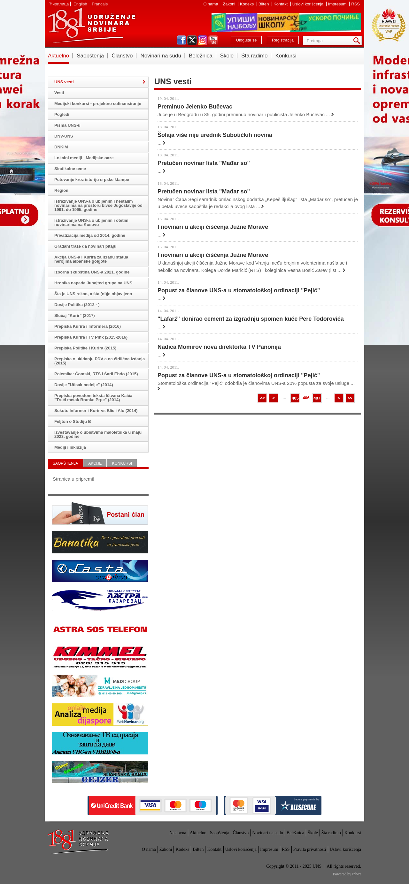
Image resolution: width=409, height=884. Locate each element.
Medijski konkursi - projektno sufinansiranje (97, 103)
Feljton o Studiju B (72, 421)
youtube (213, 40)
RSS (355, 4)
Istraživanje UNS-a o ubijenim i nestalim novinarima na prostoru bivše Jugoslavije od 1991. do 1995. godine (98, 205)
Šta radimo (254, 56)
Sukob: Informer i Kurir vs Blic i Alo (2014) (95, 410)
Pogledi (61, 114)
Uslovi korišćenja (308, 4)
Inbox (356, 874)
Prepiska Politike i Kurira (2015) (85, 348)
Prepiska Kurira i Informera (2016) (87, 326)
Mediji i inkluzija (70, 447)
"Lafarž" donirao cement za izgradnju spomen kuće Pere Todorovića (251, 319)
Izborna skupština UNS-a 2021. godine (92, 272)
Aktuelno (58, 56)
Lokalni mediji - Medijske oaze (84, 158)
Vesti (59, 93)
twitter (192, 40)
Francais (100, 4)
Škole (227, 56)
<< (262, 398)
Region (61, 190)
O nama (211, 4)
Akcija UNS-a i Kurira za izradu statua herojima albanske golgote (91, 259)
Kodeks (247, 4)
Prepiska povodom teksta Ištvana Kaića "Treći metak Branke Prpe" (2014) (93, 397)
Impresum (338, 4)
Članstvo (122, 56)
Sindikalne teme (70, 169)
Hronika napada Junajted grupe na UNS (93, 283)
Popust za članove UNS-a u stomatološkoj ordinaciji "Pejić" (239, 290)
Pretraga (358, 40)
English (80, 4)
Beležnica (200, 56)
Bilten (264, 4)
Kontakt (281, 4)
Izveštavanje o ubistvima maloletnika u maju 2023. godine (98, 434)
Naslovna (177, 832)
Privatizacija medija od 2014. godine (89, 235)
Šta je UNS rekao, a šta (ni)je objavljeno (93, 294)
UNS (91, 25)
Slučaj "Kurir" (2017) (74, 315)
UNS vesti (64, 82)
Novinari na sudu (160, 56)
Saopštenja (90, 56)
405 (295, 398)
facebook (181, 40)
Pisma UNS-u (67, 125)
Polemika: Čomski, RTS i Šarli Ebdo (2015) (96, 374)
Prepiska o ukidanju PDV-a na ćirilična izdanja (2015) (99, 361)
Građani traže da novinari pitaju (85, 246)
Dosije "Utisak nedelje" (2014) (83, 385)
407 (316, 398)
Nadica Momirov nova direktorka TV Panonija (219, 347)
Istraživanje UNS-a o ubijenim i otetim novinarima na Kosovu (91, 222)
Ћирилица (59, 4)
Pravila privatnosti (309, 849)
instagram (202, 40)
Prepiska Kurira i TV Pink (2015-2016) (90, 337)
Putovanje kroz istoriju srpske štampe (91, 179)
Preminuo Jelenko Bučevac (195, 106)
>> (349, 398)
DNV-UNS (63, 136)
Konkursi (285, 56)
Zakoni (229, 4)
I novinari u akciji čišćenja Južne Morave (213, 227)
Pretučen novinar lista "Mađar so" (204, 163)
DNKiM (61, 147)
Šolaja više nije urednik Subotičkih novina (215, 135)
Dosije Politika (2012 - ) (77, 305)
